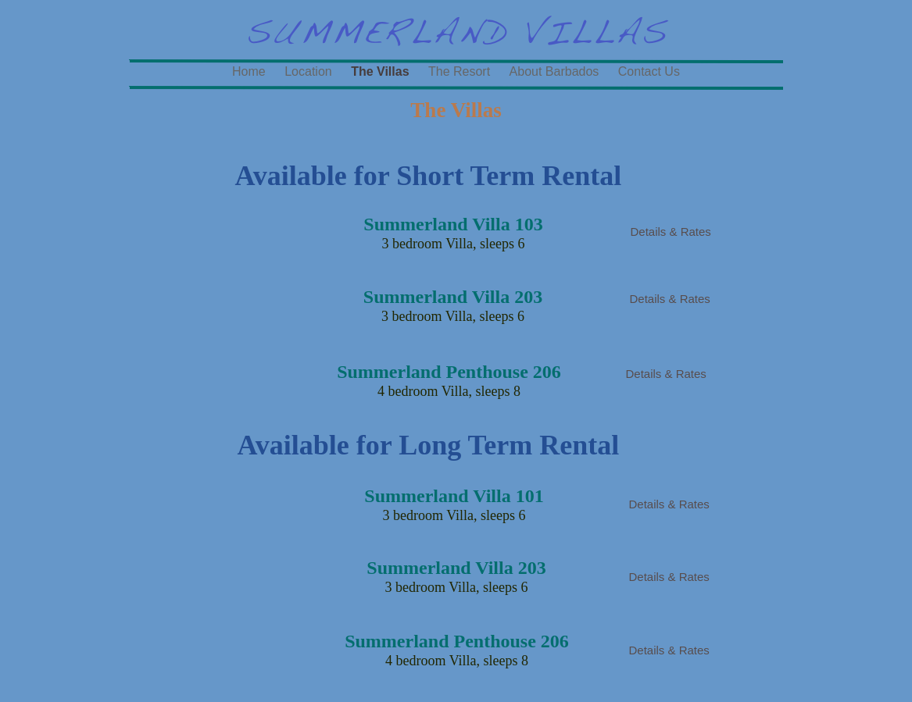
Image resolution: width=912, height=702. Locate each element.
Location (309, 71)
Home (250, 71)
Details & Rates (671, 231)
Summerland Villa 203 (456, 568)
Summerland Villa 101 (453, 496)
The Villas (382, 71)
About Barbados (556, 71)
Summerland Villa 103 (452, 224)
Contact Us (649, 71)
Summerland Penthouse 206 (457, 641)
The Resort (461, 71)
